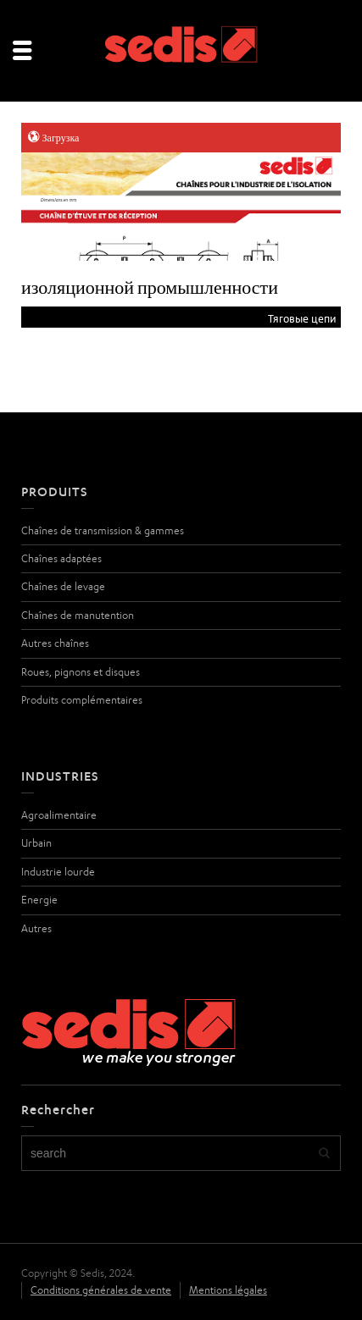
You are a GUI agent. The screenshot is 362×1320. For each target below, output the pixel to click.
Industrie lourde (58, 871)
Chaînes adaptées (61, 558)
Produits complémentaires (81, 699)
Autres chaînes (55, 643)
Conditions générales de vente (101, 1290)
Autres (36, 928)
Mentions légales (228, 1290)
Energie (39, 899)
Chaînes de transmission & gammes (102, 530)
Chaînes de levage (63, 586)
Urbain (36, 843)
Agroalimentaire (59, 815)
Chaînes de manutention (77, 615)
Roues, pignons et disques (80, 672)
